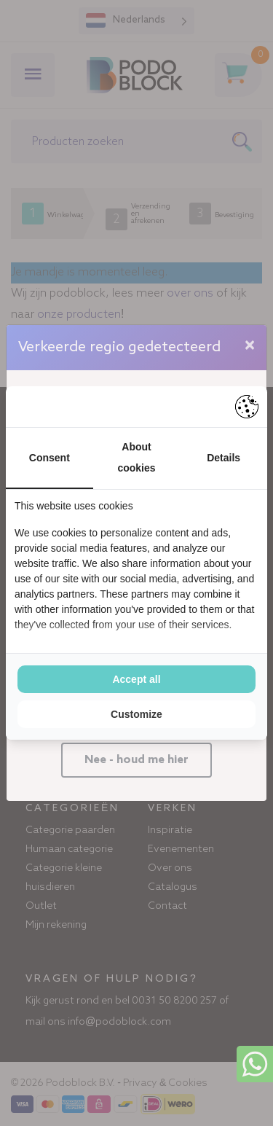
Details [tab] (223, 458)
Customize (136, 714)
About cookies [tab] (136, 457)
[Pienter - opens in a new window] (246, 406)
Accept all (136, 679)
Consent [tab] (49, 458)
